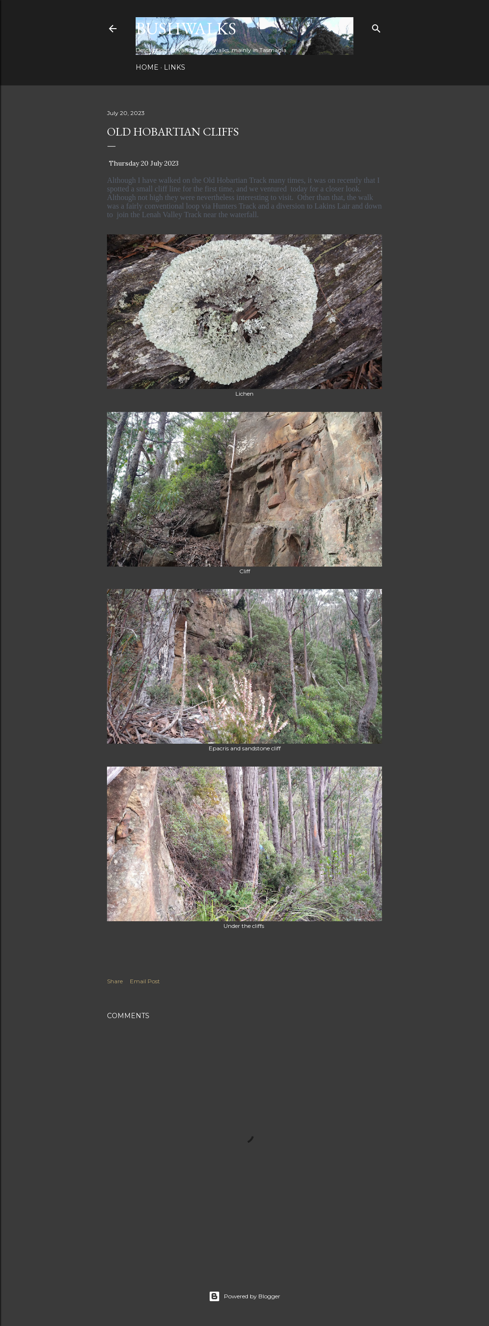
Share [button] (115, 981)
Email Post (145, 981)
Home (147, 67)
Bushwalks (186, 28)
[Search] (376, 26)
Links (174, 67)
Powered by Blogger (244, 1296)
